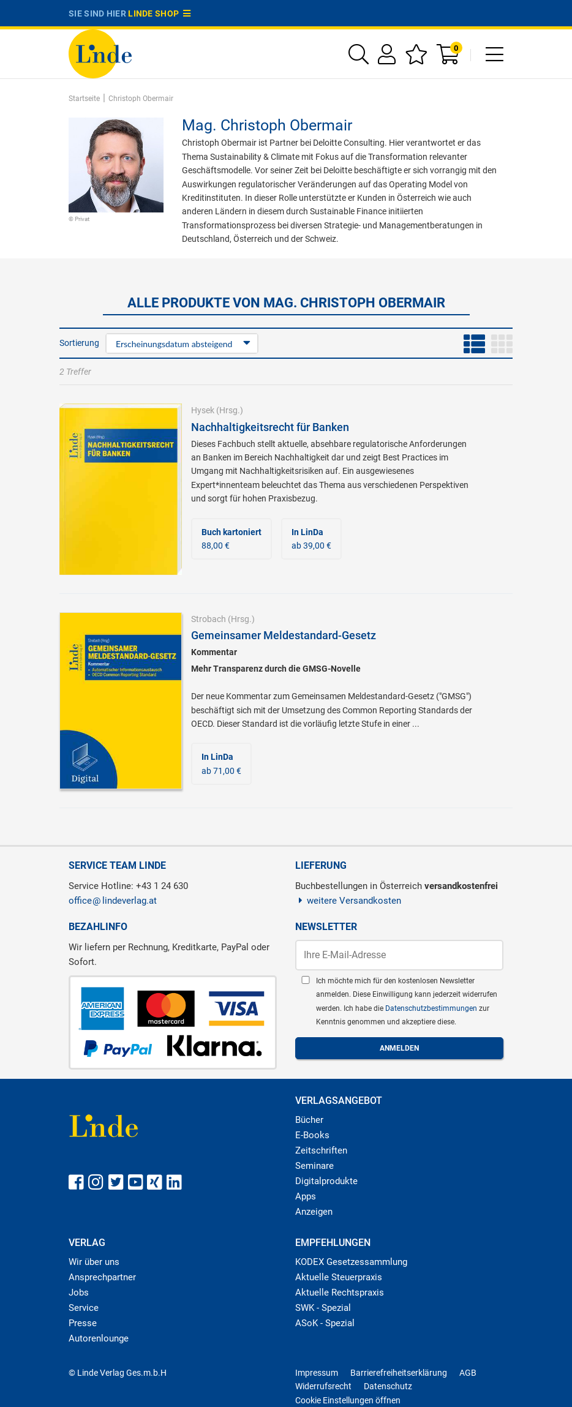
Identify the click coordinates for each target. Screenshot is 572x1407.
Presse (83, 1323)
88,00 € (231, 538)
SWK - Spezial (323, 1307)
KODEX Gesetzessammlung (351, 1261)
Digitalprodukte (326, 1181)
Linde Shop (159, 13)
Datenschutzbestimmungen (432, 1008)
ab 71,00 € (221, 763)
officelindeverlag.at (113, 900)
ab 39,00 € (311, 538)
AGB (467, 1373)
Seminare (314, 1165)
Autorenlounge (99, 1338)
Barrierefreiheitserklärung (398, 1373)
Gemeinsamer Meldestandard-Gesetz (283, 635)
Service (84, 1307)
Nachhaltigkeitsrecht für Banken (270, 427)
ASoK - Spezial (325, 1323)
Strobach (208, 619)
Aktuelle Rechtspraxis (339, 1292)
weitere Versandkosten (348, 900)
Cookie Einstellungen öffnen (348, 1400)
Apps (305, 1196)
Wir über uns (94, 1261)
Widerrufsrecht (323, 1386)
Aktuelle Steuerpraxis (338, 1277)
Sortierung (79, 343)
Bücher (309, 1119)
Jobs (79, 1292)
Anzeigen (314, 1211)
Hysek (202, 410)
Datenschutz (388, 1386)
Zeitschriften (321, 1150)
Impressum (316, 1373)
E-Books (312, 1135)
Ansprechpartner (102, 1277)
